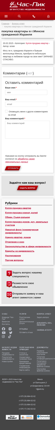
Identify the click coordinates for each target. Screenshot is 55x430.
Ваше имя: (10, 88)
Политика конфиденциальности (44, 358)
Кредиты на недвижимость (19, 251)
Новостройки (7, 361)
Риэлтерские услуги (24, 318)
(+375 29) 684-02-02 (27, 396)
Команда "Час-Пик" (8, 318)
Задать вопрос (43, 317)
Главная (5, 23)
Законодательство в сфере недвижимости (28, 246)
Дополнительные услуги (26, 322)
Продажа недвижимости (8, 354)
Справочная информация (24, 366)
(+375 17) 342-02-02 (27, 409)
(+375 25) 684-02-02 (27, 401)
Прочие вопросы (14, 260)
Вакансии (6, 322)
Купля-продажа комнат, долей (21, 212)
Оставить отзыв (26, 332)
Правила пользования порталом (42, 352)
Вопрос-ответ (18, 23)
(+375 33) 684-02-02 (27, 404)
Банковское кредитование (25, 362)
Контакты (6, 324)
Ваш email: (10, 99)
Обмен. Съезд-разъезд (17, 217)
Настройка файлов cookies (43, 370)
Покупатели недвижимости (8, 358)
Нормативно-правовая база (25, 358)
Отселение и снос (14, 242)
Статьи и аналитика (23, 354)
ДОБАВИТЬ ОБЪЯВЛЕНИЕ (44, 324)
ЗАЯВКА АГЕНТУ (44, 330)
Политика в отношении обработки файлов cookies (43, 363)
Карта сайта (24, 370)
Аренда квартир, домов (18, 237)
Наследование (13, 255)
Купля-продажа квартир (37, 43)
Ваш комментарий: (14, 118)
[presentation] (27, 148)
